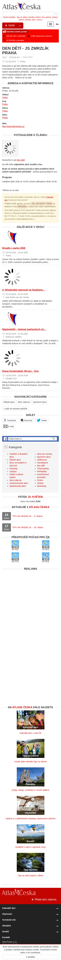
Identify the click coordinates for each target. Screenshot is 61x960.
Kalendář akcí (14, 57)
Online (40, 480)
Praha (5, 97)
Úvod (4, 57)
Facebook (9, 420)
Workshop (41, 486)
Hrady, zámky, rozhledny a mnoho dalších (30, 790)
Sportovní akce (40, 402)
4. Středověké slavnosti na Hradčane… (23, 290)
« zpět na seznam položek (15, 408)
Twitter (42, 420)
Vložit (14, 25)
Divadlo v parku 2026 (13, 248)
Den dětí (20, 160)
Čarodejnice (42, 463)
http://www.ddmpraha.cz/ (13, 126)
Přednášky (42, 471)
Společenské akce (17, 486)
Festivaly (13, 468)
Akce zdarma (24, 402)
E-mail (8, 426)
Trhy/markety (43, 468)
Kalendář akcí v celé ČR (30, 733)
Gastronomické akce (18, 483)
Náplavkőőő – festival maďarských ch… (24, 329)
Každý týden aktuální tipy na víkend (30, 761)
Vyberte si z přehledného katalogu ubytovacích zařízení (30, 818)
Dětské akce (9, 402)
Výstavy (13, 471)
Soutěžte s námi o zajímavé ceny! (30, 847)
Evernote (26, 420)
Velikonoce (42, 460)
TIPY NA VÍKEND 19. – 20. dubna (27, 527)
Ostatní (40, 483)
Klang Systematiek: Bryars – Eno (20, 371)
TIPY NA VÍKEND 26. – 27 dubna (27, 516)
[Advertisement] (30, 602)
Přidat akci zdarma (43, 899)
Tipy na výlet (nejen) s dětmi (30, 875)
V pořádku (30, 957)
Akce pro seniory (44, 454)
